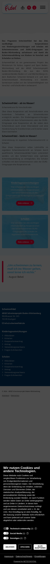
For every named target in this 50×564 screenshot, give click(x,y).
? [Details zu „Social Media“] (27, 533)
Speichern (25, 547)
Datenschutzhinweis (24, 556)
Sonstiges (15, 538)
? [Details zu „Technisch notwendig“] (35, 529)
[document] (25, 495)
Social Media (16, 533)
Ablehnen (9, 547)
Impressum (9, 556)
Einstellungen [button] (40, 556)
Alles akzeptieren (40, 547)
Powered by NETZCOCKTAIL (25, 561)
